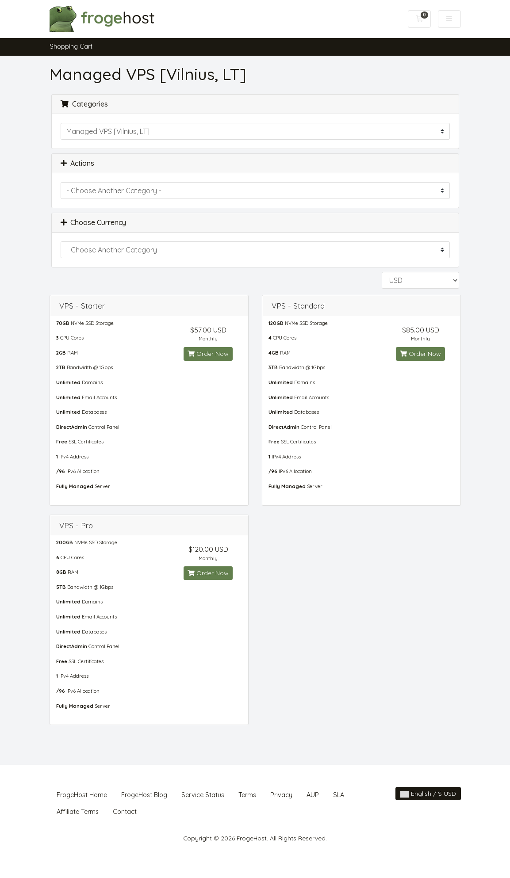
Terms (247, 795)
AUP (313, 795)
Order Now (208, 354)
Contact (125, 812)
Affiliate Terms (78, 812)
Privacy (281, 795)
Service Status (202, 795)
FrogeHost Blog (144, 795)
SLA (338, 795)
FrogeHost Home (82, 795)
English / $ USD (428, 794)
